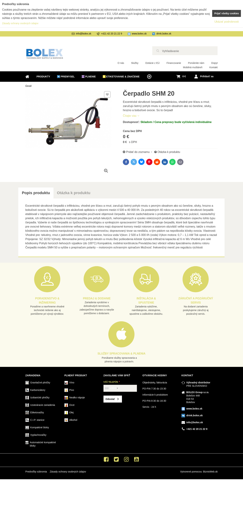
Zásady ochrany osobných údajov (68, 471)
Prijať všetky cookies (226, 13)
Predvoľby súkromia (36, 471)
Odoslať (110, 399)
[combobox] (111, 388)
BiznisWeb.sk (210, 471)
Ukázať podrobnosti (226, 21)
